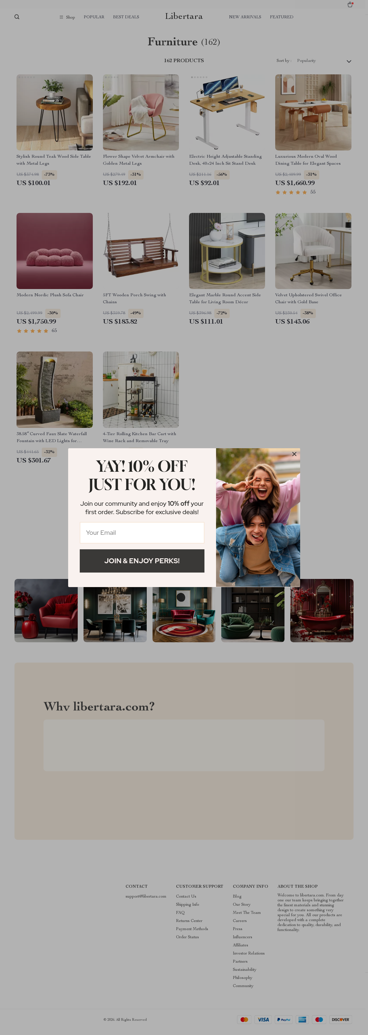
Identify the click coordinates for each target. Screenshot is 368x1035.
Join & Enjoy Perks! (142, 560)
